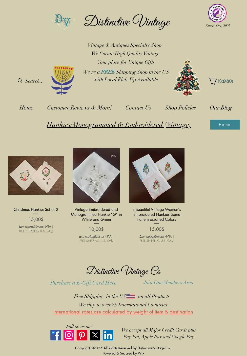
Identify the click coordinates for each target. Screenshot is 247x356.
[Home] (225, 125)
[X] (95, 335)
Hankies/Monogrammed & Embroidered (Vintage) (119, 124)
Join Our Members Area (169, 282)
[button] (219, 81)
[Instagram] (68, 335)
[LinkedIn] (108, 335)
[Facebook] (55, 335)
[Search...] (43, 81)
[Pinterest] (82, 335)
